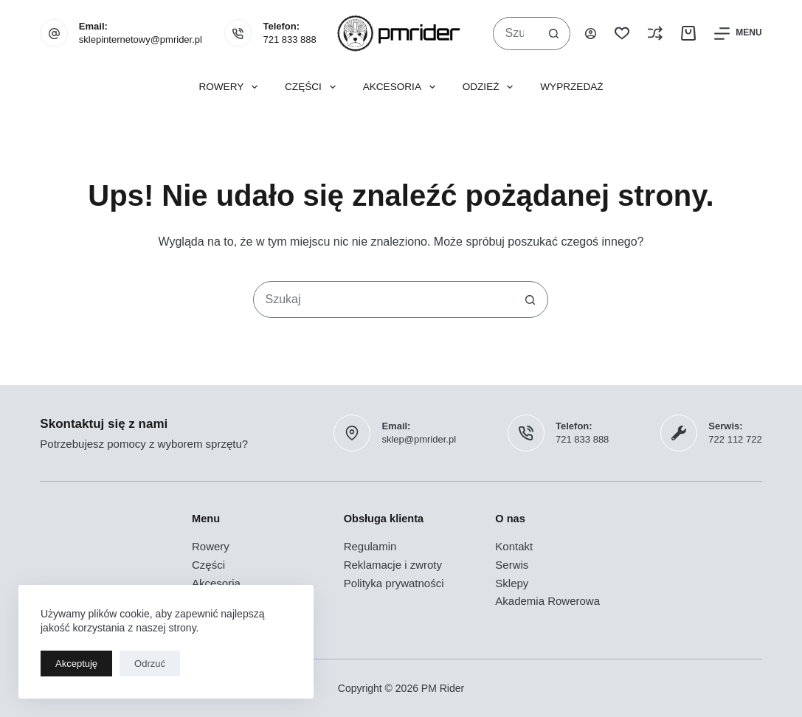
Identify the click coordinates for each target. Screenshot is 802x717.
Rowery (230, 87)
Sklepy (511, 583)
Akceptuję (76, 663)
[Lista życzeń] (622, 33)
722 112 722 (734, 439)
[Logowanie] (590, 33)
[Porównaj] (655, 33)
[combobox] (516, 33)
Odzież (491, 87)
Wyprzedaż (571, 86)
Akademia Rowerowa (547, 601)
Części (313, 87)
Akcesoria (402, 87)
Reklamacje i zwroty (393, 564)
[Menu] (737, 33)
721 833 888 (289, 39)
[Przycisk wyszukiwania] (554, 33)
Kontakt (514, 546)
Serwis (511, 564)
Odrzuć (149, 663)
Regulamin (370, 546)
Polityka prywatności (394, 583)
